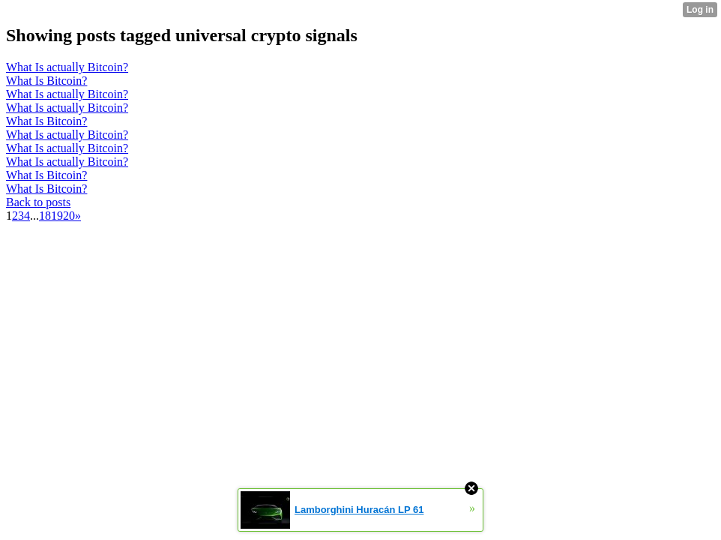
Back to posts (38, 202)
